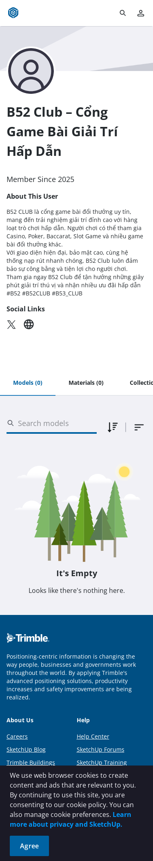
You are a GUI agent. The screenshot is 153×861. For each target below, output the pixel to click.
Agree (29, 845)
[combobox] (139, 427)
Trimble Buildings (31, 762)
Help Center (93, 736)
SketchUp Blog (26, 749)
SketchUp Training (102, 762)
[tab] (27, 383)
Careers (17, 736)
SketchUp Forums (100, 749)
